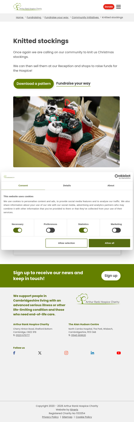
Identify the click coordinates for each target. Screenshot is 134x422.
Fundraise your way (57, 17)
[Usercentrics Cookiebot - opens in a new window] (117, 176)
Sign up (110, 275)
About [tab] (110, 185)
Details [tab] (67, 185)
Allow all (109, 243)
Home (20, 17)
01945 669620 (78, 335)
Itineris (74, 409)
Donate (109, 6)
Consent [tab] (23, 185)
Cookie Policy (84, 417)
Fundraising (34, 17)
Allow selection (66, 243)
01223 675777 (23, 335)
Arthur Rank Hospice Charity (28, 6)
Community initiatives (85, 17)
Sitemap (67, 417)
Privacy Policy (50, 417)
